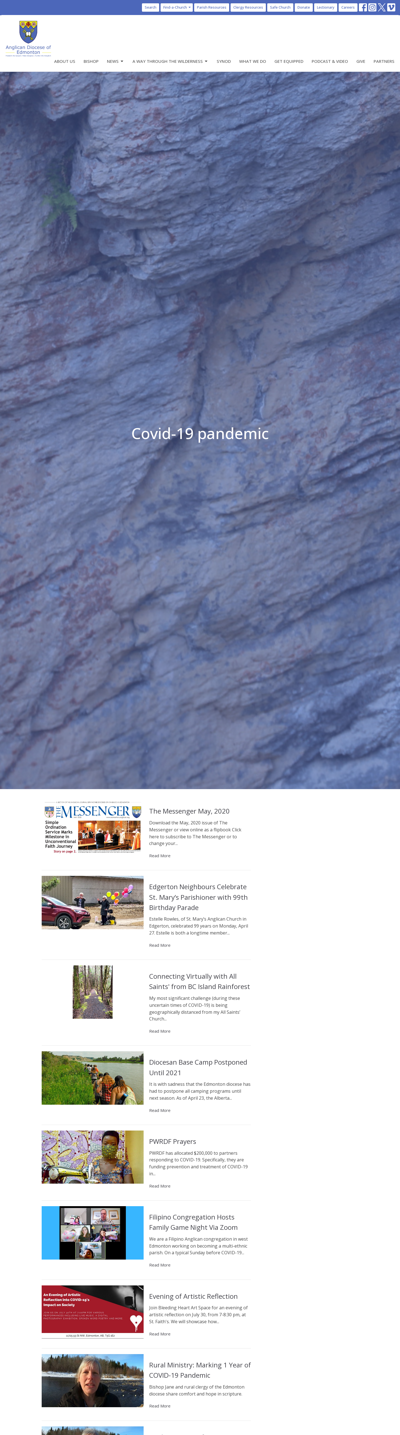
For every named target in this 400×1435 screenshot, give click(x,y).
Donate (304, 7)
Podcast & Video (330, 61)
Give (360, 61)
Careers (348, 7)
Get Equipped (288, 61)
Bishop (91, 61)
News (115, 61)
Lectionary (325, 7)
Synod (224, 61)
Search (150, 7)
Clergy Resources (248, 7)
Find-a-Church (177, 7)
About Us (64, 61)
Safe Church (280, 7)
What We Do (252, 61)
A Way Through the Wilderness (170, 61)
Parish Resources (211, 7)
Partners (384, 61)
